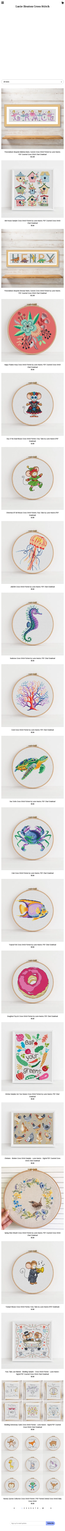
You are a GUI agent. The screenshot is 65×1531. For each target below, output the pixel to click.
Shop (32, 1476)
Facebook (32, 1496)
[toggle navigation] (2, 3)
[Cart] (62, 3)
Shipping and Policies (32, 1483)
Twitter (32, 1506)
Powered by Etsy (32, 1526)
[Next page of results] (50, 1443)
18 (43, 1443)
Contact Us (32, 1486)
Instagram (32, 1510)
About (32, 1479)
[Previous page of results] (14, 1443)
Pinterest (32, 1499)
